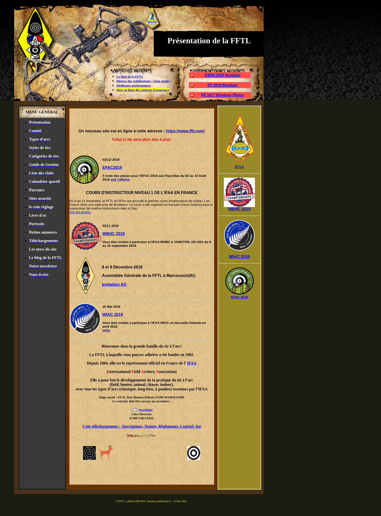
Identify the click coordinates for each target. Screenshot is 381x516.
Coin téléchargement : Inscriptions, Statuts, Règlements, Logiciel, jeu (142, 426)
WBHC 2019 (113, 234)
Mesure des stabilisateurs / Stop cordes (143, 81)
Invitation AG (114, 284)
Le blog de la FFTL (129, 76)
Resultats (232, 75)
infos (106, 330)
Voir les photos (80, 212)
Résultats (230, 85)
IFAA (191, 363)
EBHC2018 (214, 75)
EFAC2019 (112, 167)
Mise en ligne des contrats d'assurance (142, 90)
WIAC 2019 (112, 314)
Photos (238, 95)
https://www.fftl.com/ (185, 131)
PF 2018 (214, 85)
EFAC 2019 (239, 297)
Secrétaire (146, 410)
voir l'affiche (119, 179)
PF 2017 (208, 95)
